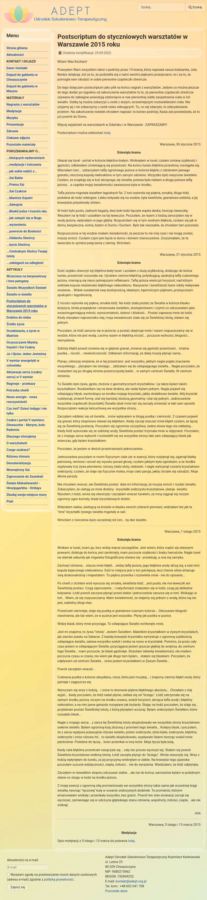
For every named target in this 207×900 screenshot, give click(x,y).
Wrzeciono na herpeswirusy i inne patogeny (26, 278)
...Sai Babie (14, 178)
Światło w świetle (19, 294)
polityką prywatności (59, 879)
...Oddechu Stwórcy (20, 238)
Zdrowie (12, 131)
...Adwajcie (14, 205)
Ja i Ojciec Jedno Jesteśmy (26, 354)
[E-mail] (28, 867)
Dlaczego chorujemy (21, 436)
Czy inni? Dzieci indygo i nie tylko (26, 411)
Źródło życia (15, 324)
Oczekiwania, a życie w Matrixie (23, 333)
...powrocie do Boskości (23, 231)
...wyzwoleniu (16, 225)
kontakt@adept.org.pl (131, 881)
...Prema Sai (15, 185)
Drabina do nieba (18, 317)
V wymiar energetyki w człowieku (22, 363)
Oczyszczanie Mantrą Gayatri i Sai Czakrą (22, 344)
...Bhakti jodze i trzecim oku (26, 211)
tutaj (107, 133)
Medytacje (14, 111)
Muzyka (12, 118)
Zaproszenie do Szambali (24, 476)
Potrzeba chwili (17, 390)
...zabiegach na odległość (25, 263)
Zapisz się (18, 887)
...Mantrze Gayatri (19, 198)
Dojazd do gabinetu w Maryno (22, 88)
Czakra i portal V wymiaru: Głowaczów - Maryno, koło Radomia (25, 425)
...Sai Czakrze (16, 191)
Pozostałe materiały (21, 144)
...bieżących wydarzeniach (25, 158)
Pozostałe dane (116, 891)
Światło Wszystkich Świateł (26, 288)
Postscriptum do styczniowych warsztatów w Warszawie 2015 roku (26, 306)
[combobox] (161, 7)
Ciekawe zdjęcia (18, 138)
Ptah (9, 501)
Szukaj (195, 7)
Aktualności (15, 55)
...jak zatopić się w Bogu (24, 218)
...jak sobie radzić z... (21, 171)
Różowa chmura (18, 456)
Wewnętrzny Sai (18, 470)
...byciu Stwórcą (18, 245)
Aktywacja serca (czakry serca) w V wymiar (24, 374)
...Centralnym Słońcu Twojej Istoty (26, 253)
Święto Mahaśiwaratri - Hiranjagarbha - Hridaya (23, 485)
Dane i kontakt (16, 68)
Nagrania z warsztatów (23, 104)
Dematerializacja (18, 463)
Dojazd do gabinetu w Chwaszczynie (22, 77)
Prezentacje (15, 124)
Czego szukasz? (18, 450)
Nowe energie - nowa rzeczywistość (21, 399)
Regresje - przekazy (20, 384)
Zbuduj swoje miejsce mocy (26, 495)
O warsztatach (16, 443)
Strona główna (16, 48)
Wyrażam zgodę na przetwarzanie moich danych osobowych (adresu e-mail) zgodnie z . (52, 877)
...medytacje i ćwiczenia (23, 164)
